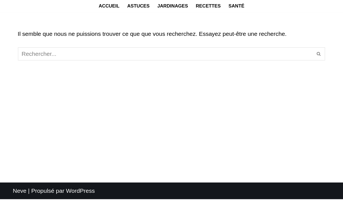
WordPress (80, 191)
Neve (19, 191)
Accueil (109, 6)
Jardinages (172, 6)
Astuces (138, 6)
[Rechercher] (165, 54)
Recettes (208, 6)
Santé (236, 6)
